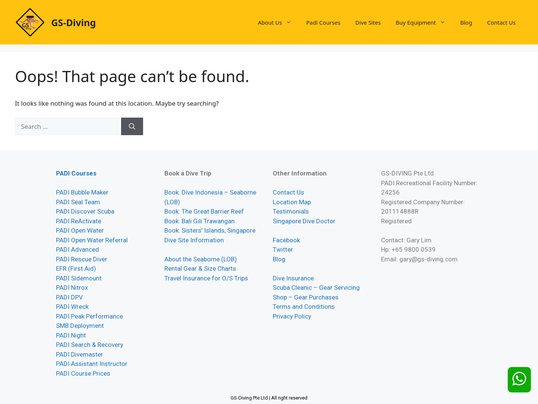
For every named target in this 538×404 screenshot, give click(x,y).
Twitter (283, 249)
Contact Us (501, 22)
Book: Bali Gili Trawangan (199, 221)
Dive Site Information (194, 240)
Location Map (292, 202)
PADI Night (71, 335)
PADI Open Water (80, 230)
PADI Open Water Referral (92, 240)
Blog (466, 22)
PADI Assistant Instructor (91, 363)
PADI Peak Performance (89, 316)
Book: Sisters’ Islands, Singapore (210, 230)
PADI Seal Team (78, 202)
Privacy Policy (292, 316)
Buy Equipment (424, 22)
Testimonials (291, 211)
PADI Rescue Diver (81, 259)
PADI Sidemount (79, 278)
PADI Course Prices (83, 373)
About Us (278, 22)
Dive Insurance (293, 278)
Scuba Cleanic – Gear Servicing (316, 287)
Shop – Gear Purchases (305, 297)
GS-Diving (73, 22)
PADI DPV (69, 297)
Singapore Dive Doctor (304, 221)
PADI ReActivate (78, 221)
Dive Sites (368, 22)
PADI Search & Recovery (89, 344)
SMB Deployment (80, 325)
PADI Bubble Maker (82, 192)
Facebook (286, 240)
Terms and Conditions (304, 306)
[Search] (132, 127)
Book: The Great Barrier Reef (204, 211)
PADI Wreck (72, 306)
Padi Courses (323, 22)
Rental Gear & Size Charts (200, 268)
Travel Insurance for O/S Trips (206, 278)
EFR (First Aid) (76, 268)
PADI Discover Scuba (85, 211)
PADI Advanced (77, 249)
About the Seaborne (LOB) (200, 259)
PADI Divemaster (79, 354)
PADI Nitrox (72, 287)
